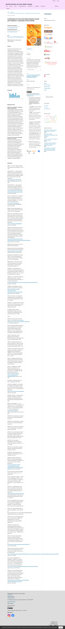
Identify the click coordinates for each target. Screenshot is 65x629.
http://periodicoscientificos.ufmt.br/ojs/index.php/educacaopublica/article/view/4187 (22, 282)
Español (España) (47, 84)
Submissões (30, 6)
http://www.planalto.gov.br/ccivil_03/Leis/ (14, 251)
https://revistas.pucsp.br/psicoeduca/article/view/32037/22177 (18, 544)
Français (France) (47, 86)
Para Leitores (46, 105)
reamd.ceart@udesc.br (11, 601)
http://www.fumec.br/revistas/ (12, 410)
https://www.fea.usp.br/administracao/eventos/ (15, 493)
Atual (7, 6)
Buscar (56, 6)
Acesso (58, 0)
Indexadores (43, 6)
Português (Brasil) (47, 88)
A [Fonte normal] (49, 96)
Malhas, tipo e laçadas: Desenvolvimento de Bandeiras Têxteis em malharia (51, 135)
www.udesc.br (9, 594)
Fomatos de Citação (30, 69)
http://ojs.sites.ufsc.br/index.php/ (13, 203)
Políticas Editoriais (22, 6)
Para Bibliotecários (47, 108)
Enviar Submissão (48, 13)
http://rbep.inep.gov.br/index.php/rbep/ (14, 179)
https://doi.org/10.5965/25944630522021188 (15, 36)
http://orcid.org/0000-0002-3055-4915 (12, 31)
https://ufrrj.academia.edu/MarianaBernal (14, 223)
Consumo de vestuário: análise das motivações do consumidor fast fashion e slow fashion (50, 144)
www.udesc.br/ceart (11, 597)
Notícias (8, 8)
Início (8, 12)
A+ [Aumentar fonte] (47, 96)
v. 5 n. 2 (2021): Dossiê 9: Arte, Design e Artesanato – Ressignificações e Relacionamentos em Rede (23, 13)
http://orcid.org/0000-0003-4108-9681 (12, 27)
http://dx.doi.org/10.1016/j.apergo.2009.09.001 (15, 391)
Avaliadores (37, 6)
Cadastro (54, 0)
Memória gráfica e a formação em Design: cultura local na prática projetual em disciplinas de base (50, 149)
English (45, 83)
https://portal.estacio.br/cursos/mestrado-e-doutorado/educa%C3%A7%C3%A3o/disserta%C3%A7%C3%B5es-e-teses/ (18, 240)
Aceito (61, 627)
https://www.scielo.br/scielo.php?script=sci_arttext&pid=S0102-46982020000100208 (13, 375)
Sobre (15, 6)
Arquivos (10, 6)
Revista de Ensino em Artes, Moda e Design (19, 4)
